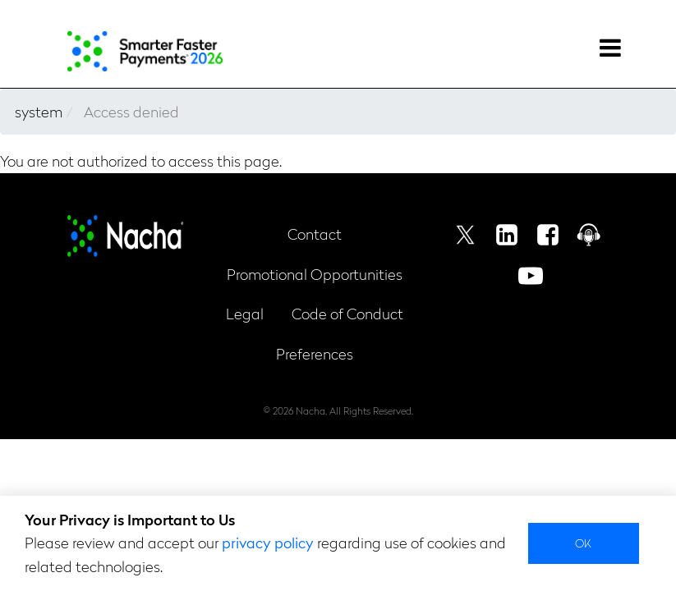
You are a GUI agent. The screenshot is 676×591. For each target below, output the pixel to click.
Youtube (530, 275)
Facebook (548, 234)
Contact (314, 233)
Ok (583, 542)
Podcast (589, 234)
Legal (245, 313)
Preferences (314, 353)
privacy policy (268, 542)
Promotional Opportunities (314, 273)
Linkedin (506, 234)
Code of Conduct (347, 313)
